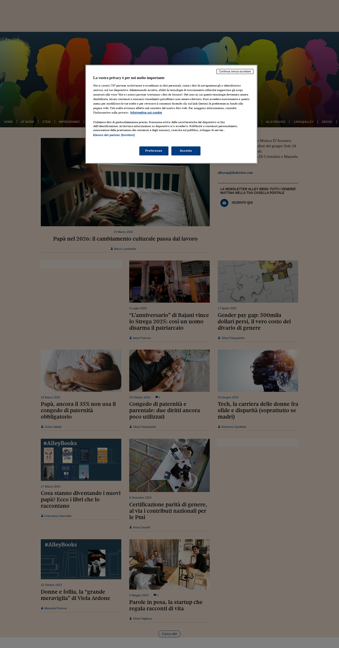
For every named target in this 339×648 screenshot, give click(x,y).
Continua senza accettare (235, 71)
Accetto (186, 150)
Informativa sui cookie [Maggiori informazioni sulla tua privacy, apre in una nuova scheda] (146, 112)
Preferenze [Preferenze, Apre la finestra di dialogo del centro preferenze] (153, 150)
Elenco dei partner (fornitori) (114, 135)
